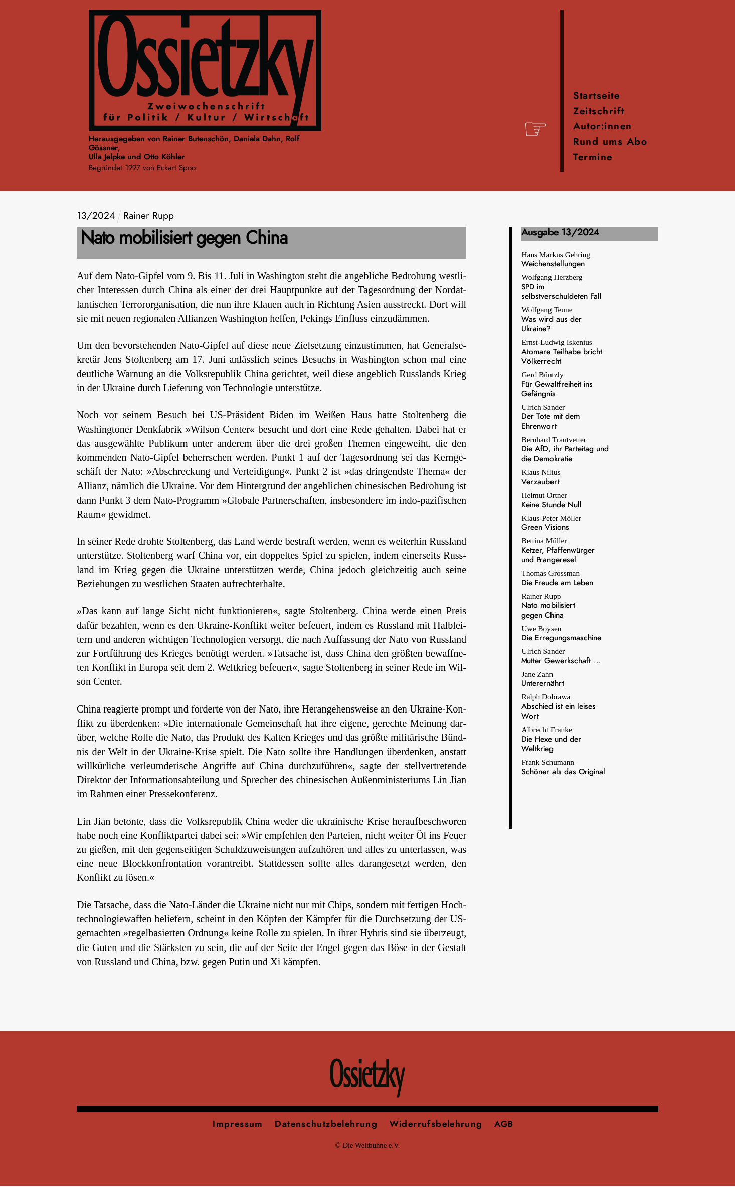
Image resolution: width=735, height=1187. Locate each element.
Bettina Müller (558, 551)
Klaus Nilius (540, 477)
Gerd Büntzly (557, 385)
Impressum (238, 1124)
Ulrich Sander (550, 417)
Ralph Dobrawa (558, 707)
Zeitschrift (599, 112)
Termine (593, 158)
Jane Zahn (542, 679)
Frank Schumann (563, 767)
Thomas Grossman (557, 578)
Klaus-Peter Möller (551, 523)
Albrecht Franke (551, 740)
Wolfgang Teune (551, 320)
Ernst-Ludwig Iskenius (561, 352)
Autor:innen (602, 127)
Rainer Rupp (548, 606)
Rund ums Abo (610, 142)
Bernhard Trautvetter (565, 449)
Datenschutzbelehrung (326, 1124)
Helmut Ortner (551, 500)
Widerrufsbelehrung (436, 1124)
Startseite (596, 96)
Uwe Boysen (561, 633)
